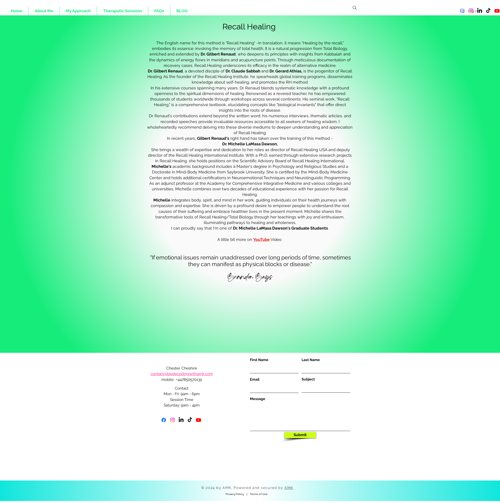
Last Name (311, 360)
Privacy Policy (235, 494)
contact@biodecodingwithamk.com (182, 374)
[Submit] (300, 435)
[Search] (354, 7)
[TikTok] (190, 420)
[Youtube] (497, 11)
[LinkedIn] (181, 420)
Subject (308, 379)
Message (257, 399)
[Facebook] (164, 420)
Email (254, 379)
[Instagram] (172, 420)
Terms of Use (258, 494)
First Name (259, 360)
